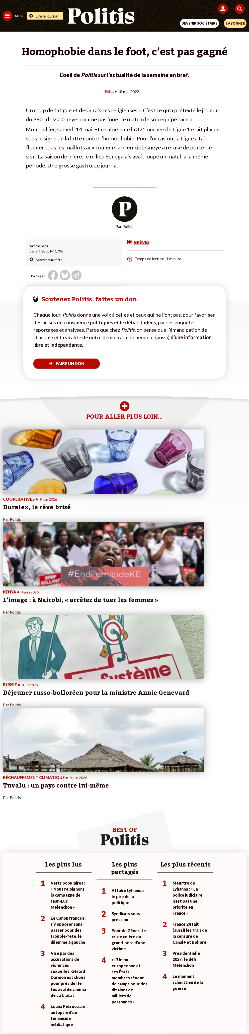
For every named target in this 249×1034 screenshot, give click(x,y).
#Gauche (172, 844)
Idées (7, 855)
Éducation (50, 849)
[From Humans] (121, 1016)
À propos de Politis (99, 855)
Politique (10, 839)
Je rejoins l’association (101, 849)
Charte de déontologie (89, 998)
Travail (47, 839)
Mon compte (94, 860)
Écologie (9, 844)
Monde (47, 834)
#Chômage (174, 855)
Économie (49, 844)
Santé (46, 855)
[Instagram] (106, 1016)
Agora (7, 834)
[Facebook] (59, 1016)
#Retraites (173, 849)
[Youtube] (90, 1016)
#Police (171, 839)
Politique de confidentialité (165, 998)
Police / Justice (53, 860)
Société (9, 849)
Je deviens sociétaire (100, 839)
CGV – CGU (125, 998)
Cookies (224, 998)
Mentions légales (48, 998)
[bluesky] (74, 1016)
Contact (21, 998)
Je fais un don (94, 834)
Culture (9, 860)
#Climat (171, 834)
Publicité (203, 998)
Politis (109, 91)
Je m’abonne (93, 844)
